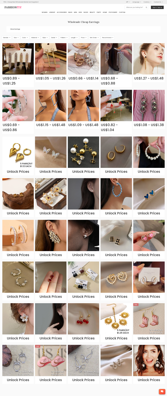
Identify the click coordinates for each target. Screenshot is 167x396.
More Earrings (15, 29)
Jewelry (52, 12)
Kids (80, 12)
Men (75, 12)
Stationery (113, 12)
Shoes (86, 12)
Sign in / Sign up (157, 7)
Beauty (92, 12)
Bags (70, 12)
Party (99, 12)
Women (44, 12)
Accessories (62, 12)
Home (105, 12)
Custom (122, 12)
